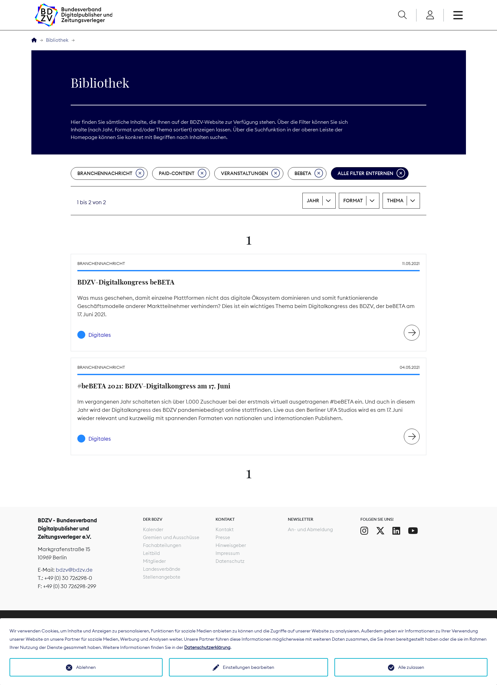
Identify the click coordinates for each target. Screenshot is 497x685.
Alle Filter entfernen (371, 173)
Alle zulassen (411, 667)
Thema (395, 201)
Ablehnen (86, 667)
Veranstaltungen (250, 173)
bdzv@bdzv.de (74, 569)
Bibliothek (57, 40)
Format (353, 201)
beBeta (308, 173)
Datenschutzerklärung (207, 647)
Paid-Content (182, 173)
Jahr (313, 201)
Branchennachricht (110, 173)
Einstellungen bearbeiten (248, 667)
